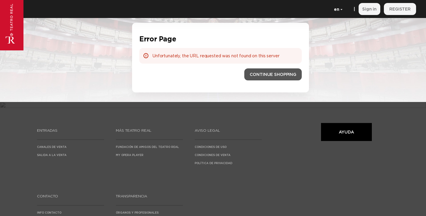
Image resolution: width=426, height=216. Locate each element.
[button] (273, 74)
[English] (337, 9)
